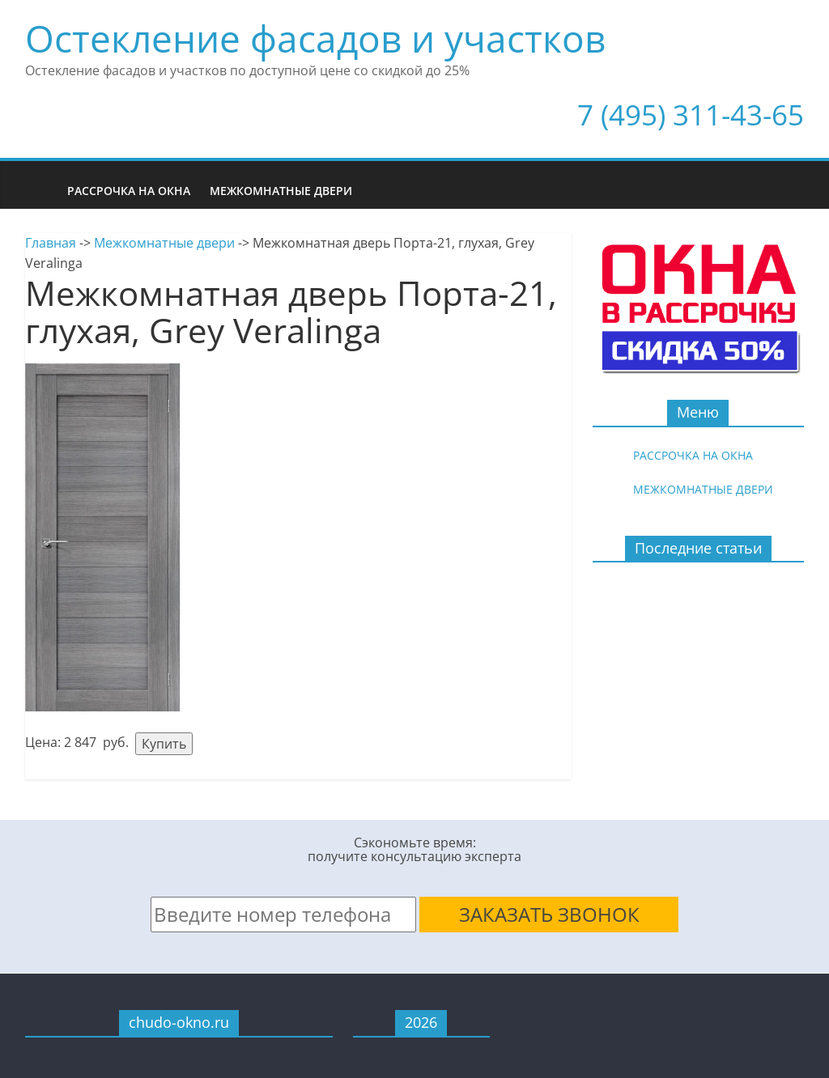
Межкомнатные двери (281, 190)
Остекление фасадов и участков (315, 38)
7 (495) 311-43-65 (690, 114)
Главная (50, 243)
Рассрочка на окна (128, 190)
